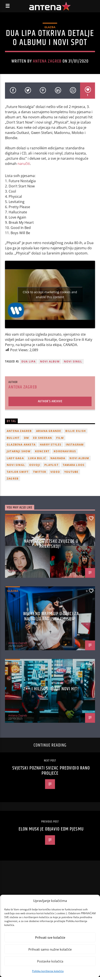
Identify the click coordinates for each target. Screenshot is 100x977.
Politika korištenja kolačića (48, 971)
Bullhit (13, 438)
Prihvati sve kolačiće (50, 937)
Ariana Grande (48, 431)
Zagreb (12, 478)
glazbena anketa (21, 444)
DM (26, 438)
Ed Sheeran (42, 438)
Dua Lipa (28, 361)
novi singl (73, 361)
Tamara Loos (73, 465)
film (60, 438)
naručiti (24, 163)
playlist (51, 465)
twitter (39, 472)
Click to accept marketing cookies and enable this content (50, 294)
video (55, 472)
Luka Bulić (37, 458)
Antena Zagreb (47, 61)
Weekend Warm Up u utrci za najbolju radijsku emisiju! (51, 616)
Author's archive (50, 401)
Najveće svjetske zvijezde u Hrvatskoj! (51, 544)
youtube (71, 472)
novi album (50, 361)
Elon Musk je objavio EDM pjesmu (51, 829)
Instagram (75, 444)
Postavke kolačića (50, 961)
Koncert (42, 451)
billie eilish (75, 431)
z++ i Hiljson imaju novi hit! (51, 689)
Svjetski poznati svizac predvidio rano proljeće (51, 770)
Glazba (49, 27)
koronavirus (65, 451)
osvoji (34, 465)
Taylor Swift (18, 472)
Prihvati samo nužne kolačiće (50, 949)
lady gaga (15, 458)
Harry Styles (50, 444)
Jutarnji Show (19, 451)
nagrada (57, 458)
